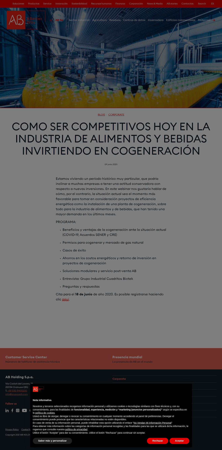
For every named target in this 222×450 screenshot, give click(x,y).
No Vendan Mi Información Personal (152, 422)
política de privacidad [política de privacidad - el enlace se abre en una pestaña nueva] (76, 429)
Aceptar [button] (179, 440)
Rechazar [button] (157, 440)
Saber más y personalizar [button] (52, 440)
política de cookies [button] (45, 412)
